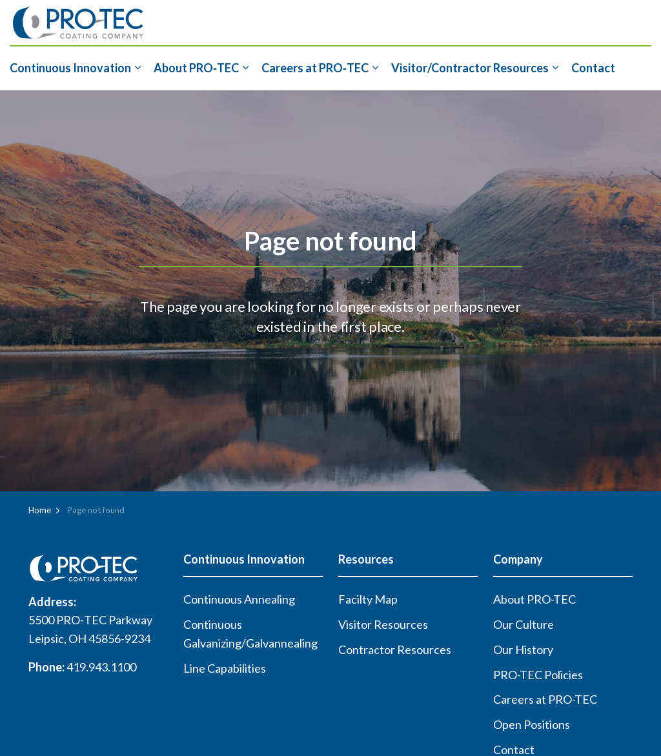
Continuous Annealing (239, 599)
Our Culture (523, 624)
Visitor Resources (383, 624)
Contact (593, 68)
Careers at (315, 68)
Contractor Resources (394, 649)
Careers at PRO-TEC (545, 699)
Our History (523, 649)
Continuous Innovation (70, 68)
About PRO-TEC (534, 599)
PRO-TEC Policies (538, 675)
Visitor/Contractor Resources (470, 68)
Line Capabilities (224, 668)
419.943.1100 (101, 667)
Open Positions (531, 724)
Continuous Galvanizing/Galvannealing (250, 633)
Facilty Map (368, 599)
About (196, 68)
